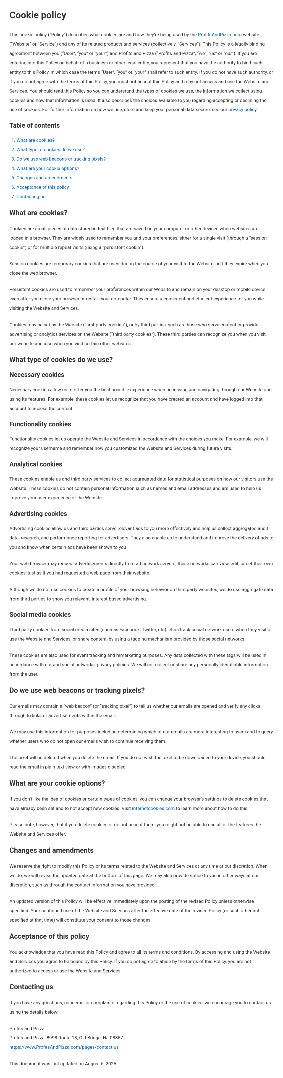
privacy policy (242, 109)
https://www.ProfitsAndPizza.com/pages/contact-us (64, 1047)
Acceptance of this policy (42, 187)
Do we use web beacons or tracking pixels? (61, 159)
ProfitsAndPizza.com (220, 34)
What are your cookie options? (47, 168)
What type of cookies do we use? (50, 149)
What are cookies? (35, 140)
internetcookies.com (153, 808)
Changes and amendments (44, 177)
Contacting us (30, 196)
